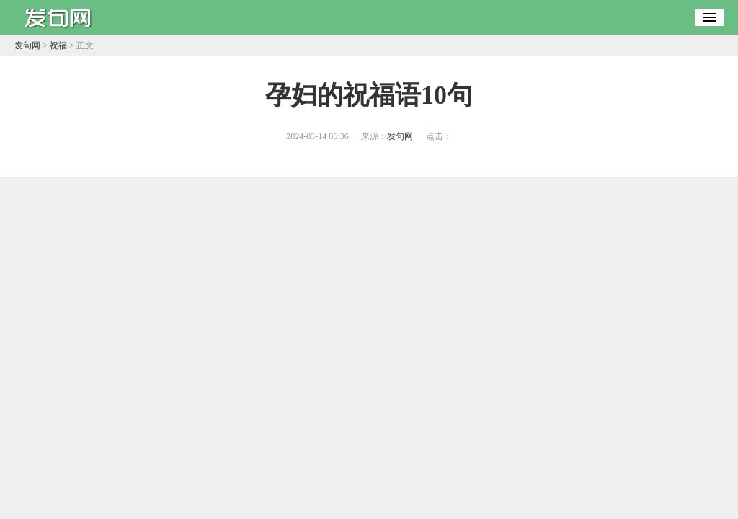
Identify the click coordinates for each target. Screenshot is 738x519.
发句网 (27, 45)
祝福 (58, 45)
